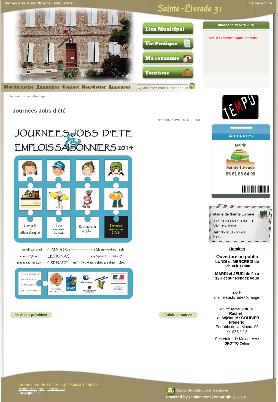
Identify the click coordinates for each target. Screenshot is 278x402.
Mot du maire (19, 87)
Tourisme (157, 73)
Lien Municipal (164, 29)
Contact (70, 87)
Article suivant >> (178, 315)
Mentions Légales (32, 389)
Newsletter (94, 87)
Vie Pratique (161, 43)
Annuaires (48, 87)
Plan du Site (56, 389)
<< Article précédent (31, 315)
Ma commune (162, 58)
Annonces (119, 87)
